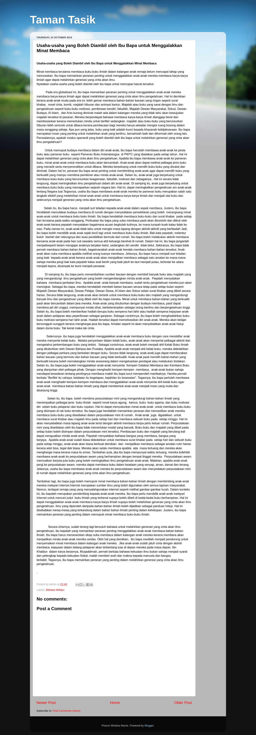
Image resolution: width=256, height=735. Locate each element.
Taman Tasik (63, 20)
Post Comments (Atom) (66, 710)
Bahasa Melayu (55, 589)
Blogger (149, 725)
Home (115, 703)
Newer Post (46, 703)
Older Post (183, 703)
